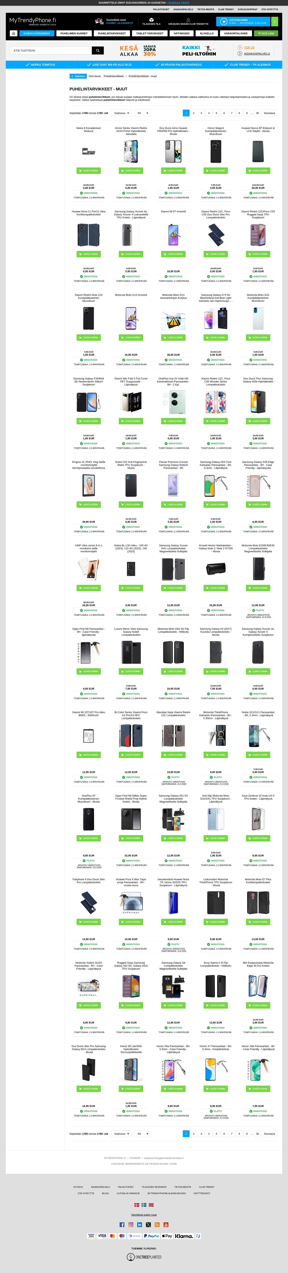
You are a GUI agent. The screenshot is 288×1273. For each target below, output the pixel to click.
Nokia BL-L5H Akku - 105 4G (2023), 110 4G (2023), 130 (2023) (131, 548)
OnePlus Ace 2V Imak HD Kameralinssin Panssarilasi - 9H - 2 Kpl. (173, 381)
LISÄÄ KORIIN (132, 170)
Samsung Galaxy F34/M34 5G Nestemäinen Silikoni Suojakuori (88, 381)
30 (257, 113)
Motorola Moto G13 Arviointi (131, 294)
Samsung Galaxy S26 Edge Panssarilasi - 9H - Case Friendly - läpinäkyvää (258, 464)
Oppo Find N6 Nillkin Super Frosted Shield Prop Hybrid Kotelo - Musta (131, 798)
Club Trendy (226, 9)
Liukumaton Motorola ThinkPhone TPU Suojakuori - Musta (215, 882)
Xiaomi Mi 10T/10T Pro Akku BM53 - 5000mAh (88, 714)
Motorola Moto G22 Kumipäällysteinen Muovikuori (258, 297)
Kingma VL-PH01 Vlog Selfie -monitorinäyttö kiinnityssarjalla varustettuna (88, 464)
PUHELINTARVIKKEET (112, 33)
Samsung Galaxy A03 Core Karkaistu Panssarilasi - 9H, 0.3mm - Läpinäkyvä (216, 464)
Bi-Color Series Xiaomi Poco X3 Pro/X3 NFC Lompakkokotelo (131, 715)
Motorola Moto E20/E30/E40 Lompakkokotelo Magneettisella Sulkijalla (258, 548)
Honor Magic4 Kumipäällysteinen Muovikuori (215, 131)
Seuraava (269, 113)
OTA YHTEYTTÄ (269, 9)
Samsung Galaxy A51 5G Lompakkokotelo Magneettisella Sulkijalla (173, 798)
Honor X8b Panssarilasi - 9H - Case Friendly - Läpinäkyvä (258, 1048)
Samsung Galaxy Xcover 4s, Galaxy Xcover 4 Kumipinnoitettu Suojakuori (258, 631)
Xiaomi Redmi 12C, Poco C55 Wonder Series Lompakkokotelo (215, 381)
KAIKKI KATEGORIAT (37, 33)
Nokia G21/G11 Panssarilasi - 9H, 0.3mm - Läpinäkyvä (258, 714)
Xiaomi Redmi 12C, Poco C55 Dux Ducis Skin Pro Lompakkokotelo (215, 214)
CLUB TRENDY (206, 1187)
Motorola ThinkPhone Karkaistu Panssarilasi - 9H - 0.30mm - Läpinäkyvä (215, 715)
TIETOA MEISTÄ (205, 9)
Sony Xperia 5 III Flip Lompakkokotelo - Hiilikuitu (215, 964)
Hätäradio (181, 33)
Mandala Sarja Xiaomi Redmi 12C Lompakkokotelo (173, 714)
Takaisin (80, 76)
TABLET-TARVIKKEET (149, 33)
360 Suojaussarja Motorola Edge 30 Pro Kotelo (258, 964)
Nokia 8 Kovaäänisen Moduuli (88, 130)
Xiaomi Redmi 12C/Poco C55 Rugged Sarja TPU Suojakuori (258, 214)
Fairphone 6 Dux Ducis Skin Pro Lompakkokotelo (89, 881)
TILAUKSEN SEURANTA (154, 1187)
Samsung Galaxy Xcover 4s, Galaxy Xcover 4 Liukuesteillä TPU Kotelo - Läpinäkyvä (131, 214)
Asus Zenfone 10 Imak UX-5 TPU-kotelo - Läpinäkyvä (258, 797)
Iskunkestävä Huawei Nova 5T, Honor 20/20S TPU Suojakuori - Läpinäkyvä (173, 882)
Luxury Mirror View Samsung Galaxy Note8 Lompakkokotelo (131, 631)
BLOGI (105, 1193)
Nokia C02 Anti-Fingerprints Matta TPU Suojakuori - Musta (131, 464)
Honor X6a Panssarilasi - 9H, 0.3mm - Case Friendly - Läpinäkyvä (173, 1049)
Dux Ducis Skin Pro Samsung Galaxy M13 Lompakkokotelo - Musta (89, 1049)
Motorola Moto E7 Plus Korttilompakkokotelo (258, 881)
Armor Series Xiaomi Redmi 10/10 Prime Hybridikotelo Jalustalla (131, 131)
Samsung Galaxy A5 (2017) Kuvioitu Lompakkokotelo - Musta (216, 631)
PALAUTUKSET (161, 9)
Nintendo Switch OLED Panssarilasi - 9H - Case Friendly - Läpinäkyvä (89, 965)
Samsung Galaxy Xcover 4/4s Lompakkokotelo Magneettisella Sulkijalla (173, 548)
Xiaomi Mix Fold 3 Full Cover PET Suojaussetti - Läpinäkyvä (131, 381)
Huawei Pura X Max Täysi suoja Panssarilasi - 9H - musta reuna (131, 882)
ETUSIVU (78, 1187)
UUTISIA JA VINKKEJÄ (128, 1193)
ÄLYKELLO (207, 33)
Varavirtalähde (236, 33)
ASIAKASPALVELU (183, 9)
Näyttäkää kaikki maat (144, 1214)
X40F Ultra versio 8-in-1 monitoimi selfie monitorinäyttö (88, 548)
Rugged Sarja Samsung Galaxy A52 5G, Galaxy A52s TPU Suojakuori (131, 965)
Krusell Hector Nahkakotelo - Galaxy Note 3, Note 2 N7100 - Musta (216, 548)
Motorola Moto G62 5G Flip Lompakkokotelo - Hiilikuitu (173, 630)
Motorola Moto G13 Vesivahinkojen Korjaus (173, 296)
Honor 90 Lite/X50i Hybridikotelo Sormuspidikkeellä (131, 1049)
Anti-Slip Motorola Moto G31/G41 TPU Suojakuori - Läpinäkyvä (215, 798)
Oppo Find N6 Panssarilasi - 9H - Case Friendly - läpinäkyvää (88, 631)
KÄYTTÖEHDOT (202, 1193)
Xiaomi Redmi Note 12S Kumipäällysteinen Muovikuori (89, 297)
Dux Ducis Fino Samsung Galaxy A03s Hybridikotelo (258, 380)
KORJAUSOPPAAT (247, 9)
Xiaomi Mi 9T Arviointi (173, 211)
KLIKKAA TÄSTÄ (178, 2)
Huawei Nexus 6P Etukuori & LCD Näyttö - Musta (258, 130)
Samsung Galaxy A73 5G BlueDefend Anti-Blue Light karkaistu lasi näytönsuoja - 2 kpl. (216, 297)
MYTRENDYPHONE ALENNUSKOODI (167, 1193)
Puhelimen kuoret (74, 33)
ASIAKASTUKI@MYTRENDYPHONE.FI (164, 1158)
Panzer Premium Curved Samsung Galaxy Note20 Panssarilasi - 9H (173, 464)
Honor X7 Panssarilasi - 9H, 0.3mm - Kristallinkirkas (216, 1048)
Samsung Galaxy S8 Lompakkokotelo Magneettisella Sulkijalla (173, 965)
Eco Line (266, 33)
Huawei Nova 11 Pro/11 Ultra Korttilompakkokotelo (88, 213)
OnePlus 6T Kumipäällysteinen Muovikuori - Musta (89, 798)
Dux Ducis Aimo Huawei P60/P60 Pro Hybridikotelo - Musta (173, 131)
